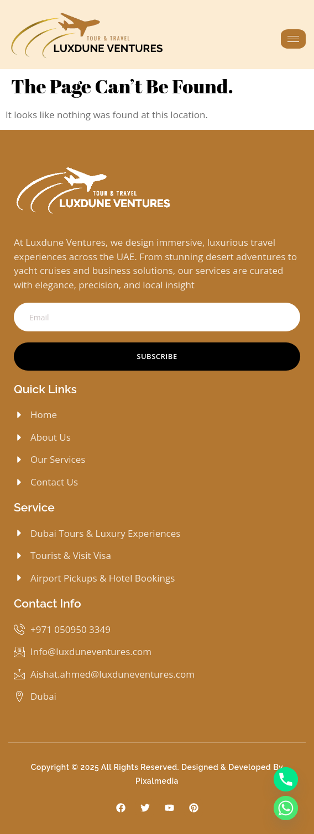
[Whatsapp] (286, 808)
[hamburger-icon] (293, 39)
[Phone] (286, 779)
